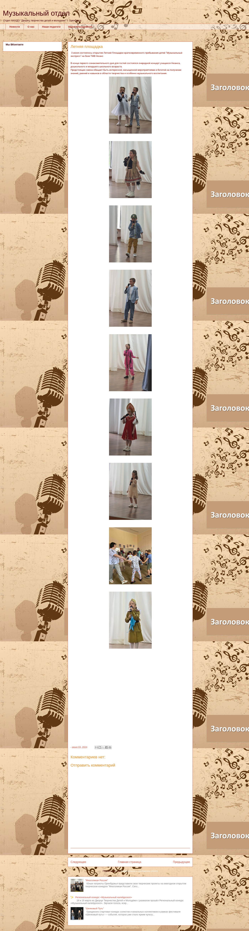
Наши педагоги (51, 26)
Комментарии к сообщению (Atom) (139, 871)
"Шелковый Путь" (94, 908)
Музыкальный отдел (36, 13)
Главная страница (129, 861)
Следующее (78, 861)
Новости (14, 26)
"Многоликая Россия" (96, 880)
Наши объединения (80, 26)
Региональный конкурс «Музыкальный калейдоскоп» (103, 897)
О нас (31, 26)
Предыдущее (181, 861)
